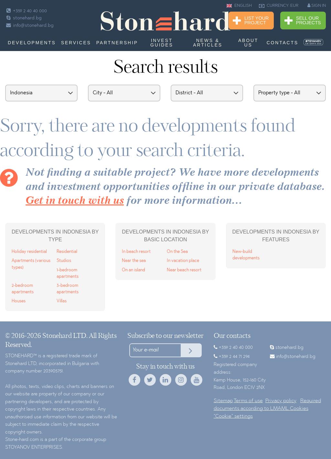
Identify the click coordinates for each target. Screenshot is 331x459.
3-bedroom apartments (68, 289)
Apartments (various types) (31, 264)
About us (248, 42)
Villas (62, 301)
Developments (32, 42)
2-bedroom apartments (23, 289)
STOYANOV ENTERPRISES (33, 447)
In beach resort (136, 252)
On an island (133, 270)
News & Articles (207, 42)
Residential (67, 252)
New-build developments (246, 255)
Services (76, 42)
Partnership (117, 42)
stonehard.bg (23, 18)
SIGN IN (316, 5)
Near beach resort (184, 270)
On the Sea (177, 252)
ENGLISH (239, 5)
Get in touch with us (75, 201)
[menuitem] (313, 42)
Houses (19, 301)
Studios (64, 261)
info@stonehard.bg (29, 25)
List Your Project (251, 21)
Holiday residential (29, 252)
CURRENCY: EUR (278, 5)
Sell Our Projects (302, 21)
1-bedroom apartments (68, 273)
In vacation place (183, 261)
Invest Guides (161, 42)
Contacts (282, 42)
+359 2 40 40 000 (26, 11)
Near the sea (134, 261)
